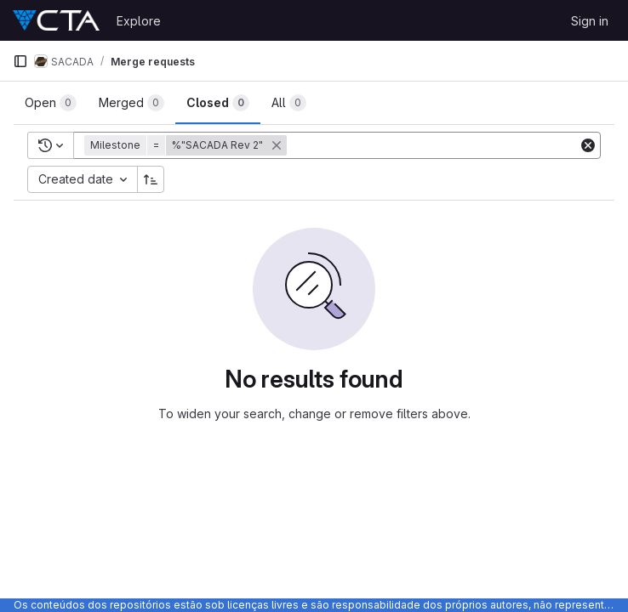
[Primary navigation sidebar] (20, 61)
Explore (139, 21)
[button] (187, 145)
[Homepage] (56, 20)
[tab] (51, 103)
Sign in (589, 21)
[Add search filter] (434, 145)
